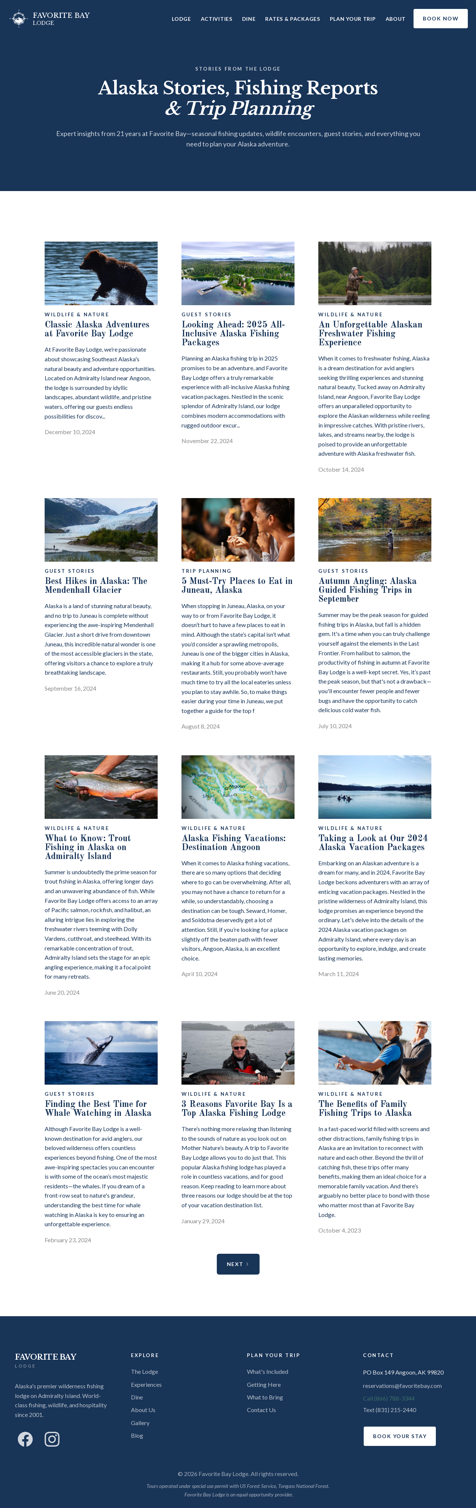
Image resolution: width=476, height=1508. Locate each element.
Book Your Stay (400, 1436)
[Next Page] (238, 1264)
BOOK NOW (441, 18)
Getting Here (264, 1384)
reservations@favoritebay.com (402, 1385)
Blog (137, 1435)
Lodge (181, 19)
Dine (249, 19)
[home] (48, 18)
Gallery (140, 1422)
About (396, 19)
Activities (216, 19)
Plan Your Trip (353, 19)
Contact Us (261, 1409)
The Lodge (144, 1371)
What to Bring (265, 1397)
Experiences (146, 1384)
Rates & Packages (292, 19)
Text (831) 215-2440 (389, 1409)
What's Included (267, 1371)
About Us (143, 1409)
